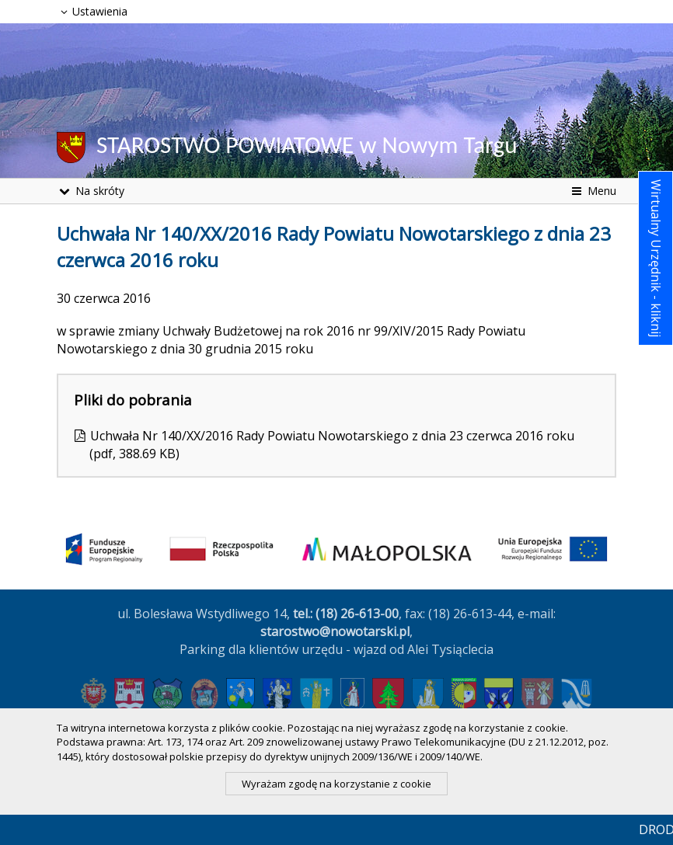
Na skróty (90, 190)
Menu (592, 190)
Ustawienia (92, 11)
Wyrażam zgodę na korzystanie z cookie (336, 784)
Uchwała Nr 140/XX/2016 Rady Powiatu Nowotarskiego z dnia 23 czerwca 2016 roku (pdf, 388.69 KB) (331, 444)
